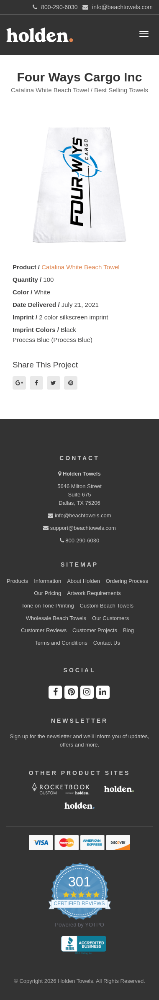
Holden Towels (82, 474)
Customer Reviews (44, 630)
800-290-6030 (80, 540)
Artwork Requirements (94, 593)
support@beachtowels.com (79, 528)
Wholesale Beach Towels (56, 618)
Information (47, 581)
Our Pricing (47, 593)
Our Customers (110, 618)
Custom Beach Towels (106, 606)
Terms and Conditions (61, 643)
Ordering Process (127, 581)
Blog (128, 630)
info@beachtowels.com (79, 515)
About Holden (83, 581)
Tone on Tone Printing (47, 606)
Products (17, 581)
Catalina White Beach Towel (80, 267)
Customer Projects (94, 630)
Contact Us (106, 643)
